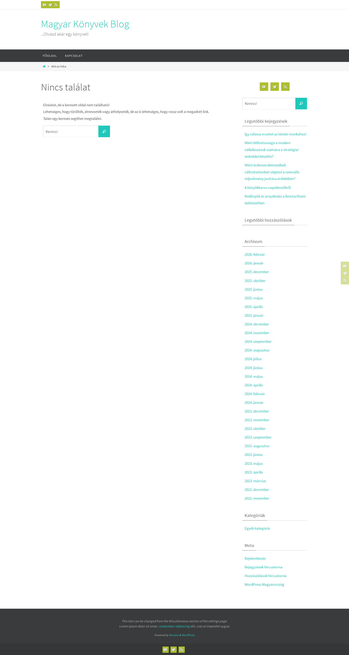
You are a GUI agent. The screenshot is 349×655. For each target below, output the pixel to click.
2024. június (254, 367)
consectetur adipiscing (174, 626)
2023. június (254, 454)
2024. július (253, 358)
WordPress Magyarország (264, 584)
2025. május (254, 298)
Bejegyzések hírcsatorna (263, 567)
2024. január (254, 402)
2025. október (255, 280)
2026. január (254, 263)
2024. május (254, 376)
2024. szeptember (258, 341)
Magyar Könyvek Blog (85, 23)
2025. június (254, 289)
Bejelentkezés (255, 558)
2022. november (257, 498)
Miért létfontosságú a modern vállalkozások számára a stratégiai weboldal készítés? (271, 149)
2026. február (255, 254)
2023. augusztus (257, 445)
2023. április (254, 472)
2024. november (257, 332)
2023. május (254, 463)
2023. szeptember (258, 437)
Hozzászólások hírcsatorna (265, 575)
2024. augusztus (257, 350)
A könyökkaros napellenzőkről (268, 187)
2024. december (257, 324)
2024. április (254, 385)
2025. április (254, 306)
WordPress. (188, 635)
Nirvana (174, 635)
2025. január (254, 315)
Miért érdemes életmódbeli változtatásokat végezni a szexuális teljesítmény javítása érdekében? (272, 172)
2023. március (255, 480)
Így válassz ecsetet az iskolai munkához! (275, 134)
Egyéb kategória (257, 528)
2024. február (255, 393)
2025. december (257, 271)
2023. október (255, 428)
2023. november (257, 419)
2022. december (257, 489)
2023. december (257, 411)
